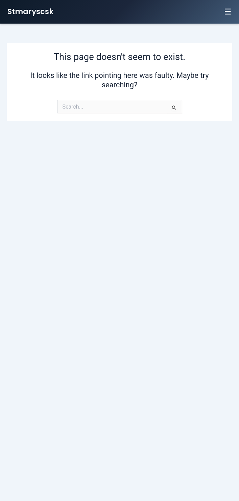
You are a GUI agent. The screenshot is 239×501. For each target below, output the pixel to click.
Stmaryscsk (30, 11)
